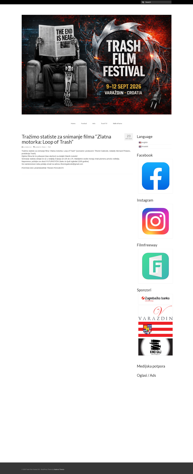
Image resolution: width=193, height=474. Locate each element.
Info (93, 123)
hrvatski (143, 146)
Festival (84, 123)
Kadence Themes (59, 469)
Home (73, 123)
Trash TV (104, 123)
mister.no (28, 147)
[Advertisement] (156, 418)
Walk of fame (117, 123)
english (143, 142)
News (44, 147)
